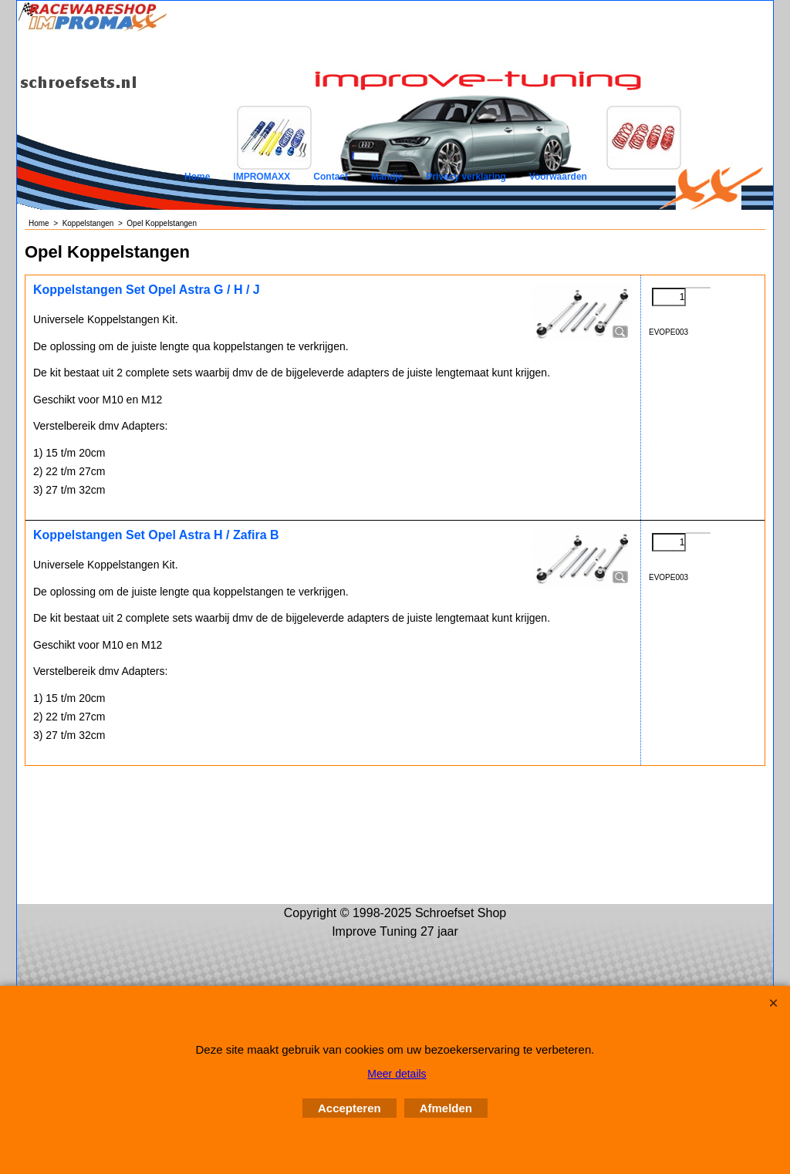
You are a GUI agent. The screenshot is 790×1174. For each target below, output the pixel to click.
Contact (330, 176)
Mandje (387, 176)
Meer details (396, 1074)
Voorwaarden (558, 176)
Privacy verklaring (465, 176)
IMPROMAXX (261, 176)
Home (197, 176)
